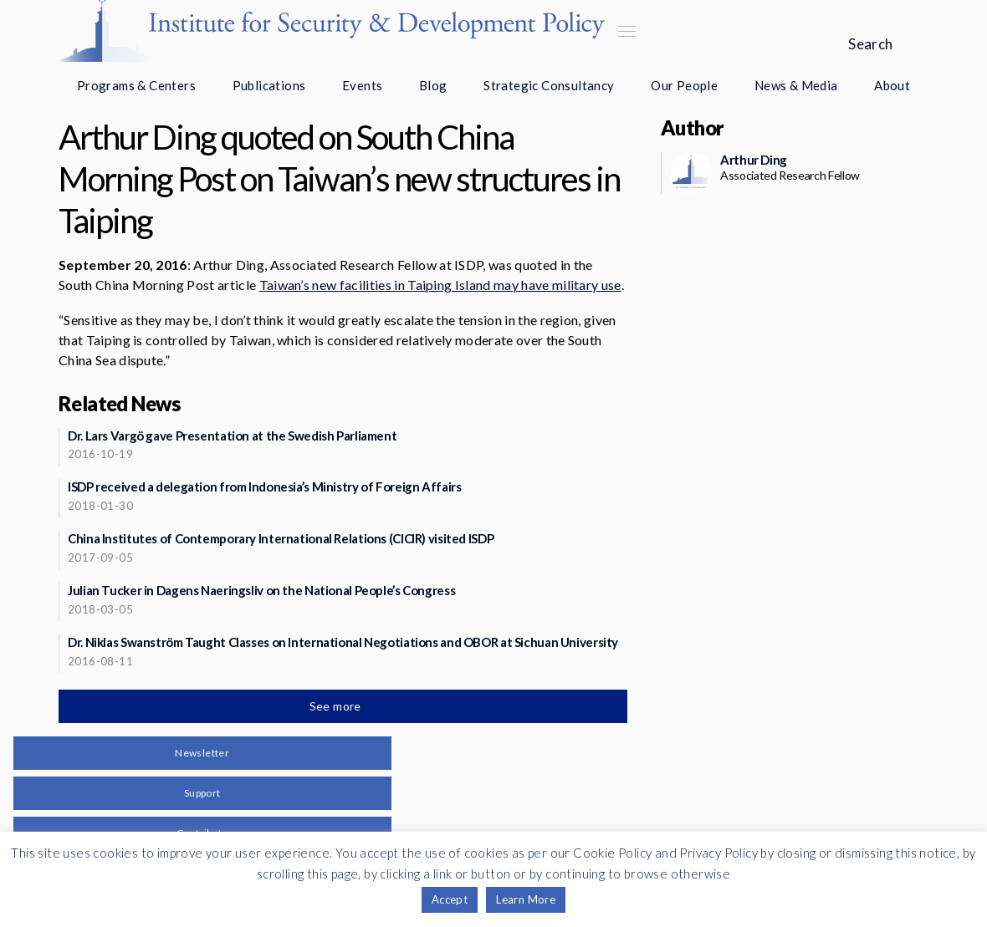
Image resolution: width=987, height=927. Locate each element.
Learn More (525, 899)
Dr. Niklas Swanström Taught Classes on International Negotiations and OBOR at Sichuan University (343, 641)
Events (362, 85)
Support (202, 793)
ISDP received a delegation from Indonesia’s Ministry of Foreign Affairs (264, 486)
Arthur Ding (753, 159)
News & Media (796, 85)
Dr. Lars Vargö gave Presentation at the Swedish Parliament (232, 435)
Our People (684, 85)
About (892, 85)
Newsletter (202, 752)
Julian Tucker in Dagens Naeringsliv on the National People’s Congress (261, 590)
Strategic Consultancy (548, 85)
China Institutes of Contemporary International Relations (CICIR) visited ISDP (281, 538)
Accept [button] (450, 899)
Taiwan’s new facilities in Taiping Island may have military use (440, 285)
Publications (269, 85)
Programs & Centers (136, 85)
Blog (433, 85)
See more (337, 706)
